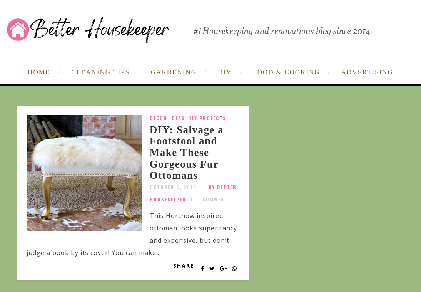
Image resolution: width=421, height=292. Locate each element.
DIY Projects (207, 118)
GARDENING (174, 72)
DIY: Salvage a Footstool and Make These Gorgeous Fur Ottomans (187, 152)
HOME (39, 72)
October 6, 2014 (173, 187)
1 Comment (213, 199)
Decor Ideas (167, 118)
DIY (225, 72)
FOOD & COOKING (286, 72)
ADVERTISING (367, 72)
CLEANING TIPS (100, 72)
